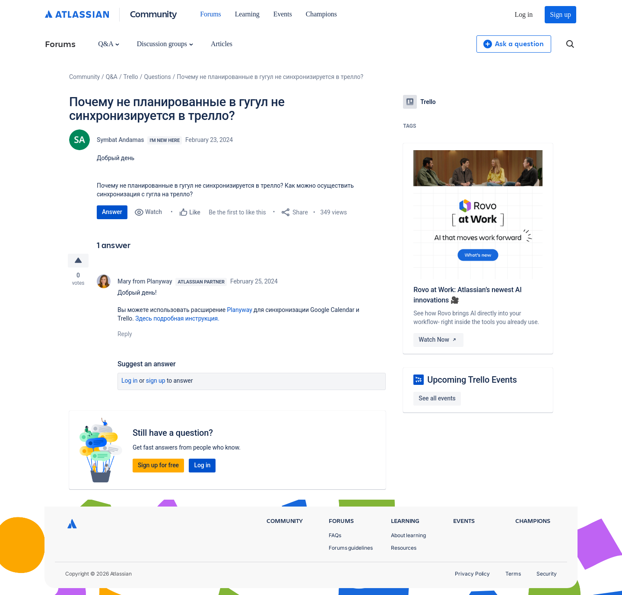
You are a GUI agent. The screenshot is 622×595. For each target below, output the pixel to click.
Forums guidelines (351, 548)
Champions (321, 14)
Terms (513, 573)
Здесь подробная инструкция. (177, 318)
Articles (221, 43)
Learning (247, 14)
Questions (157, 76)
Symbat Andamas (120, 139)
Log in (524, 14)
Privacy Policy (472, 573)
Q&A (108, 43)
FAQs (335, 535)
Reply (124, 334)
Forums (210, 14)
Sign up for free (158, 465)
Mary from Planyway (144, 281)
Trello (131, 76)
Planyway (239, 309)
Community (153, 13)
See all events (437, 398)
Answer (112, 211)
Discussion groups (165, 43)
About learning (408, 535)
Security (546, 573)
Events (282, 14)
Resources (403, 548)
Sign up (560, 14)
